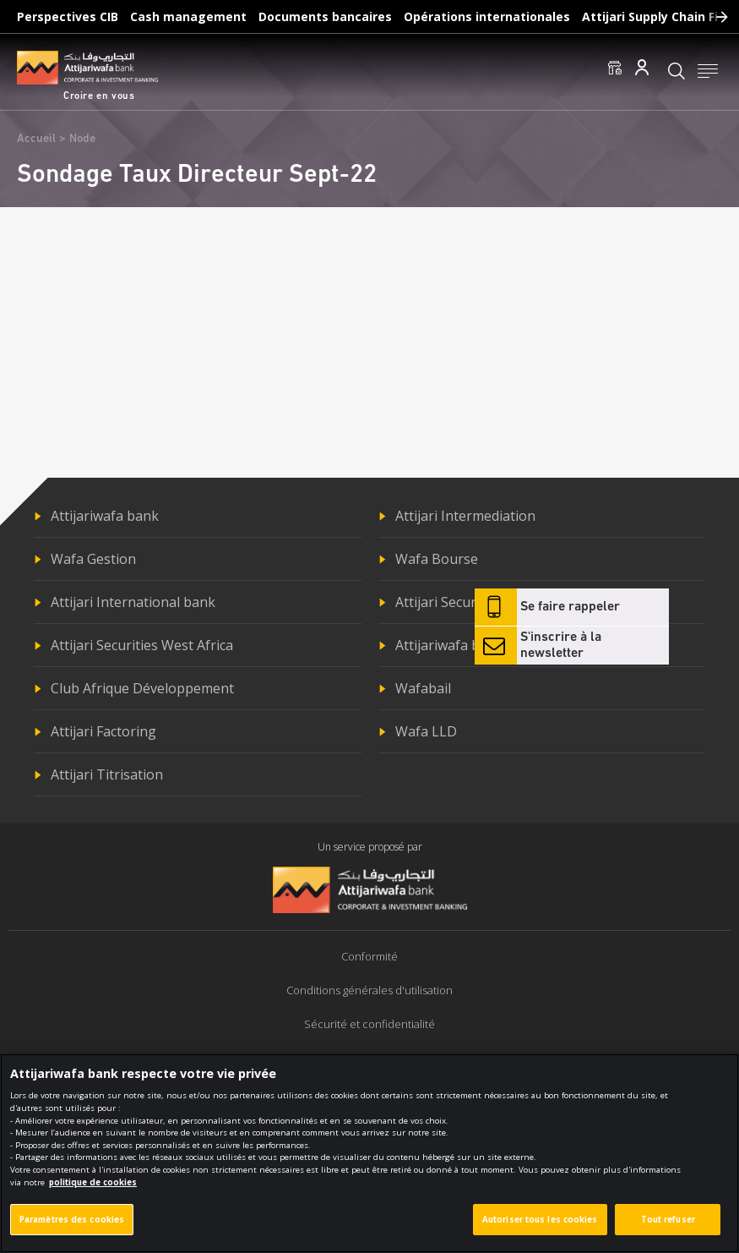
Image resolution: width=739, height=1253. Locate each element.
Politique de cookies (369, 1057)
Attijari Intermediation (465, 515)
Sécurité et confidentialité (369, 1023)
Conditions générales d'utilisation (369, 990)
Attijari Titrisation (107, 774)
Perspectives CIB (67, 16)
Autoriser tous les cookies (540, 1230)
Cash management (188, 16)
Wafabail (423, 688)
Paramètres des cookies (71, 1230)
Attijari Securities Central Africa (493, 602)
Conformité (369, 956)
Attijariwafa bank (105, 515)
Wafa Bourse (436, 559)
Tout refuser (668, 1230)
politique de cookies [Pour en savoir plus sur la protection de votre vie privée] (93, 1193)
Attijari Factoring (103, 731)
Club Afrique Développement (142, 688)
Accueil (36, 139)
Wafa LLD (426, 731)
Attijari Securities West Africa (142, 645)
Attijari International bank (133, 602)
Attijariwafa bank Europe (474, 645)
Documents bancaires (325, 16)
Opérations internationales (487, 16)
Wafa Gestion (93, 559)
